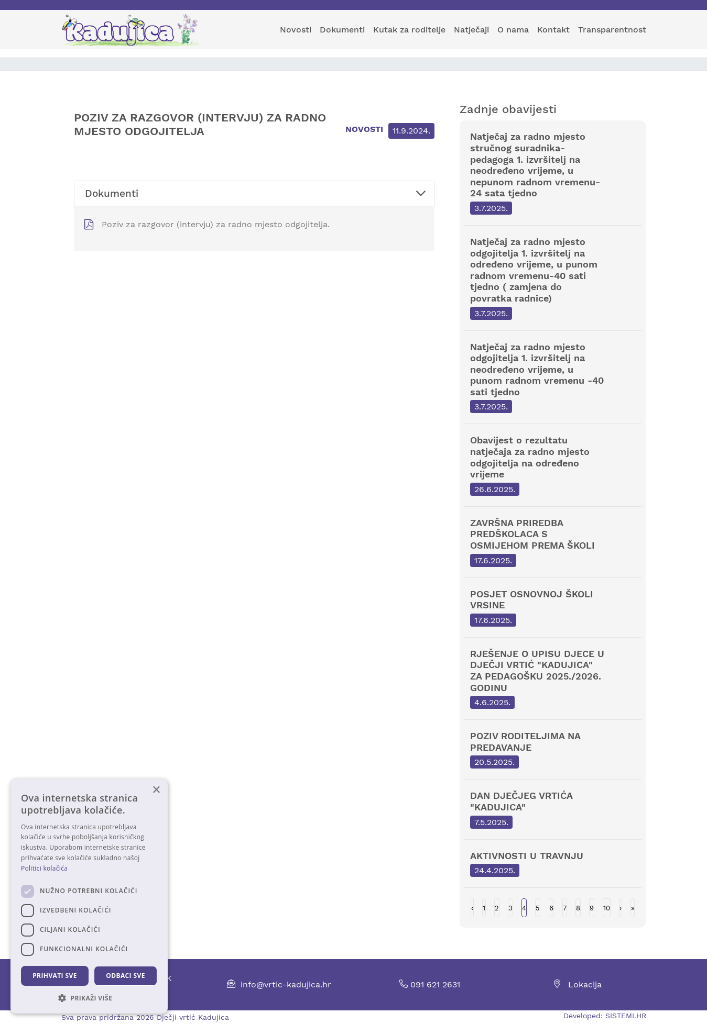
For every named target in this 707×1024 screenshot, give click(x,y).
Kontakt (553, 30)
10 (606, 908)
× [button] (156, 790)
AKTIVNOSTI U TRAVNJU (553, 864)
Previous (472, 907)
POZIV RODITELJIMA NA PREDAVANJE (553, 749)
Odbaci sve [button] (125, 975)
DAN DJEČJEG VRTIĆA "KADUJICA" (553, 809)
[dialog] (89, 896)
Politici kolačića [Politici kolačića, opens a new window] (44, 868)
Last (632, 907)
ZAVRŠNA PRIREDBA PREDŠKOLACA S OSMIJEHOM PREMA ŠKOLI (553, 542)
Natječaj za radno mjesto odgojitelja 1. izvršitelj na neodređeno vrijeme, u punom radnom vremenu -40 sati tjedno (553, 377)
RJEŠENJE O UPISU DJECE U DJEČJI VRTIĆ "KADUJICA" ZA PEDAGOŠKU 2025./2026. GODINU (553, 678)
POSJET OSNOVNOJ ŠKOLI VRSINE (553, 607)
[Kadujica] (135, 30)
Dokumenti (342, 30)
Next (620, 907)
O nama (513, 30)
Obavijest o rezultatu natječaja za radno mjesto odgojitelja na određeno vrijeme (553, 465)
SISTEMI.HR (625, 1015)
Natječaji (471, 30)
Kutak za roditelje (409, 30)
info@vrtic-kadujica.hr (286, 984)
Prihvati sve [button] (54, 975)
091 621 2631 (429, 984)
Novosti (295, 30)
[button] (89, 998)
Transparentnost (612, 30)
